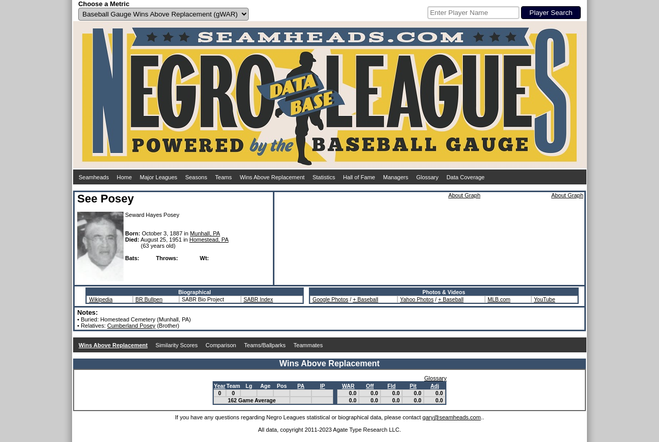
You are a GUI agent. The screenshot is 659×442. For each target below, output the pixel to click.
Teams (223, 177)
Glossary (427, 177)
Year (220, 386)
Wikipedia (101, 299)
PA (301, 386)
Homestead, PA (209, 239)
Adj (434, 386)
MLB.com (499, 299)
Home (124, 177)
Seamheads (94, 177)
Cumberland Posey (131, 325)
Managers (395, 177)
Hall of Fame (359, 177)
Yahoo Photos (416, 299)
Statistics (324, 177)
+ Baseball (365, 299)
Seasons (196, 177)
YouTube (544, 299)
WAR (348, 386)
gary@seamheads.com (452, 417)
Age (266, 386)
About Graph (464, 195)
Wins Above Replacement (272, 177)
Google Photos (330, 299)
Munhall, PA (205, 233)
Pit (413, 386)
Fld (392, 386)
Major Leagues (159, 177)
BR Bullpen (149, 299)
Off (370, 386)
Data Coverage (465, 177)
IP (322, 386)
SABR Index (258, 299)
